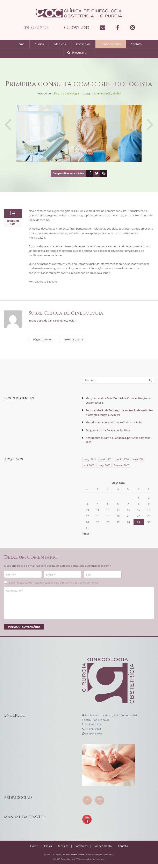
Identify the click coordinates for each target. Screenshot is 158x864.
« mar (85, 533)
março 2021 (90, 459)
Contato (136, 44)
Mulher (117, 93)
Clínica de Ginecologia (65, 93)
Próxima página (150, 120)
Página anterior (8, 120)
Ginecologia (104, 93)
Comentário (14, 590)
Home (20, 44)
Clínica (39, 44)
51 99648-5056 (93, 733)
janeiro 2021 (106, 459)
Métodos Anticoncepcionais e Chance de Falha (114, 422)
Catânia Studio (77, 854)
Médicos (60, 44)
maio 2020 (137, 459)
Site (88, 574)
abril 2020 (89, 464)
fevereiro (13, 220)
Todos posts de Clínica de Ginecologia (53, 320)
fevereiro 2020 (121, 464)
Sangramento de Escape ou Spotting (108, 430)
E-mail (51, 574)
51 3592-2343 (93, 728)
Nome (11, 574)
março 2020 (104, 464)
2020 (12, 224)
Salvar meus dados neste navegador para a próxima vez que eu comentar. (54, 582)
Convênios (83, 44)
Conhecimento (111, 44)
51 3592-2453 (93, 724)
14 (13, 213)
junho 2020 (123, 459)
